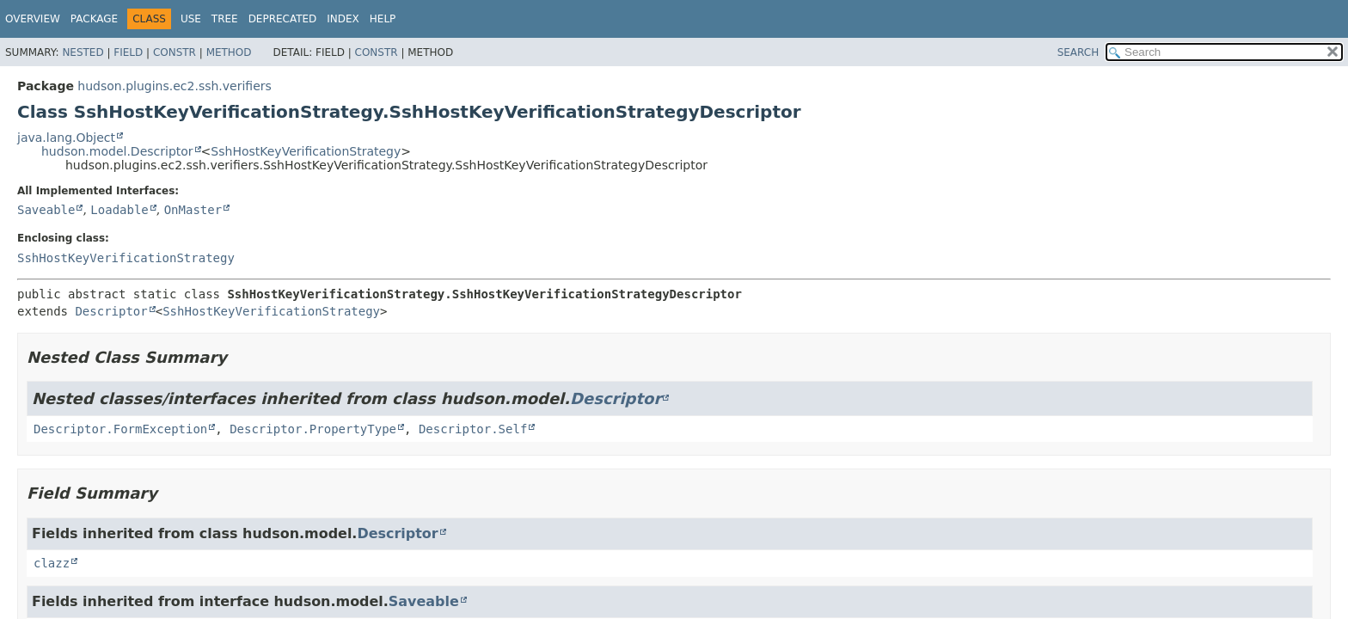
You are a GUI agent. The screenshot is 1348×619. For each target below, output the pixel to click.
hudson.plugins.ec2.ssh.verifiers (174, 86)
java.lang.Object (66, 137)
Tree (224, 19)
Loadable (119, 210)
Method (229, 52)
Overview (32, 19)
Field (128, 52)
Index (343, 19)
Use (191, 19)
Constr (174, 52)
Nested (82, 52)
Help (383, 19)
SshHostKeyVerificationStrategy (306, 151)
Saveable (46, 210)
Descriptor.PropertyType (313, 429)
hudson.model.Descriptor (117, 151)
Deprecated (282, 19)
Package (94, 19)
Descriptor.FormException (120, 429)
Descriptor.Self (473, 429)
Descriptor (111, 311)
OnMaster (193, 210)
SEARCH (1078, 52)
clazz (52, 563)
